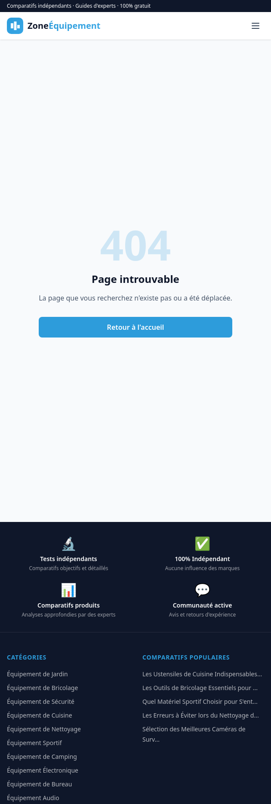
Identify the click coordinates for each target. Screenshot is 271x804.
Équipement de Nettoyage (44, 729)
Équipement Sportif (34, 743)
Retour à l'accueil (135, 327)
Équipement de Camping (42, 756)
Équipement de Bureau (39, 784)
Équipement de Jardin (37, 674)
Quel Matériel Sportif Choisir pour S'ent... (200, 701)
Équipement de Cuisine (39, 715)
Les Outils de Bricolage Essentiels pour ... (200, 688)
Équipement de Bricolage (42, 688)
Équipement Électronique (42, 770)
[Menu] (255, 25)
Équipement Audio (33, 798)
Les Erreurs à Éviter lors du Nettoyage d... (200, 715)
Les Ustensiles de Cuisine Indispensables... (202, 674)
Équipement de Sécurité (40, 701)
